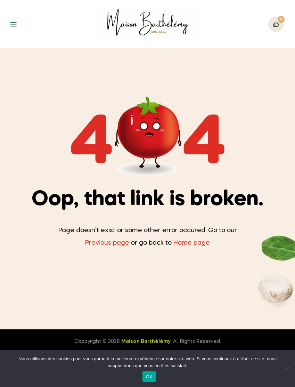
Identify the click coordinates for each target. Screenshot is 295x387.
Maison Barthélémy (146, 341)
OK (149, 376)
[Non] (286, 368)
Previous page (107, 243)
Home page (191, 243)
